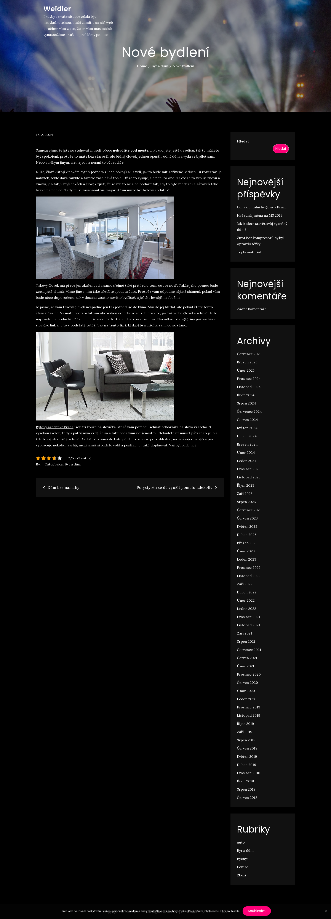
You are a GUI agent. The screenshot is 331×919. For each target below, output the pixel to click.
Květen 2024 (247, 428)
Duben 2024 (247, 436)
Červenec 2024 (249, 411)
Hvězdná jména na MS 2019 (260, 215)
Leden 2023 (246, 559)
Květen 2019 (247, 756)
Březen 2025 (247, 362)
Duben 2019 (246, 764)
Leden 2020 (246, 699)
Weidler (57, 9)
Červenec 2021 (249, 649)
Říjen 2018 (245, 781)
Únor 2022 (246, 600)
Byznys (242, 859)
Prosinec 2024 (249, 378)
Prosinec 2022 (249, 567)
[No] (325, 911)
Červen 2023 (247, 518)
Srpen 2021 (246, 641)
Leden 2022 (246, 608)
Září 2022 (245, 584)
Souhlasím (256, 910)
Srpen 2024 (246, 403)
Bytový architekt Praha (55, 427)
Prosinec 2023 (249, 469)
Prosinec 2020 (249, 674)
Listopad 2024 (249, 387)
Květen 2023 (247, 526)
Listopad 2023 (249, 477)
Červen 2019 (247, 748)
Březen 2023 (247, 543)
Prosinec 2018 (248, 773)
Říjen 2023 (245, 485)
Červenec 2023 (249, 510)
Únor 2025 (245, 370)
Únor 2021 (245, 666)
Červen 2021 (247, 658)
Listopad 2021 (248, 625)
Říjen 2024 (245, 395)
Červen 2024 (247, 419)
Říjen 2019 (245, 723)
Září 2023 (245, 493)
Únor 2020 (246, 691)
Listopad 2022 (249, 576)
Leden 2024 (246, 461)
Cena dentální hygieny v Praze (262, 207)
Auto (241, 842)
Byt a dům (73, 464)
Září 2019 (244, 732)
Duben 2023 (246, 534)
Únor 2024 (246, 452)
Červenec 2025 (249, 354)
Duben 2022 (246, 592)
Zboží (241, 875)
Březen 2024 (247, 444)
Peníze (242, 867)
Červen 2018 (247, 797)
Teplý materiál (249, 252)
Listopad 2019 (248, 715)
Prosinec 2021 (248, 617)
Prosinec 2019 (248, 707)
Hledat (243, 141)
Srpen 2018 (246, 789)
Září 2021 (244, 633)
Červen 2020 (247, 682)
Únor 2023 (246, 551)
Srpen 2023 (246, 502)
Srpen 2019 (246, 740)
